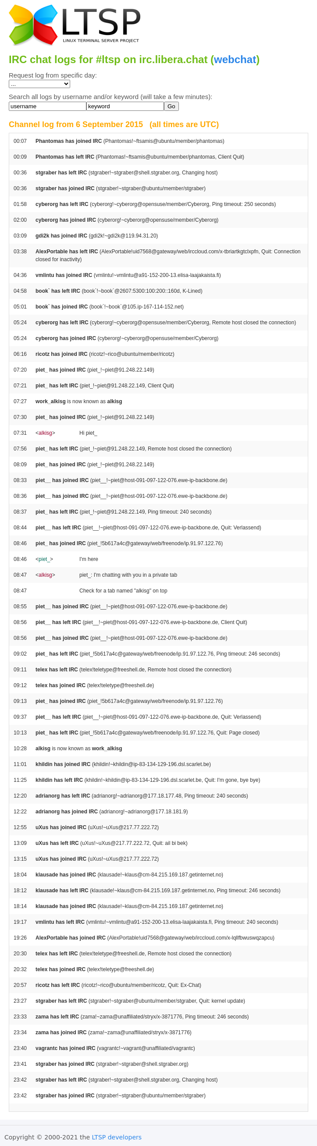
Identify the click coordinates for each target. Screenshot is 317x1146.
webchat (235, 59)
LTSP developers (117, 1137)
